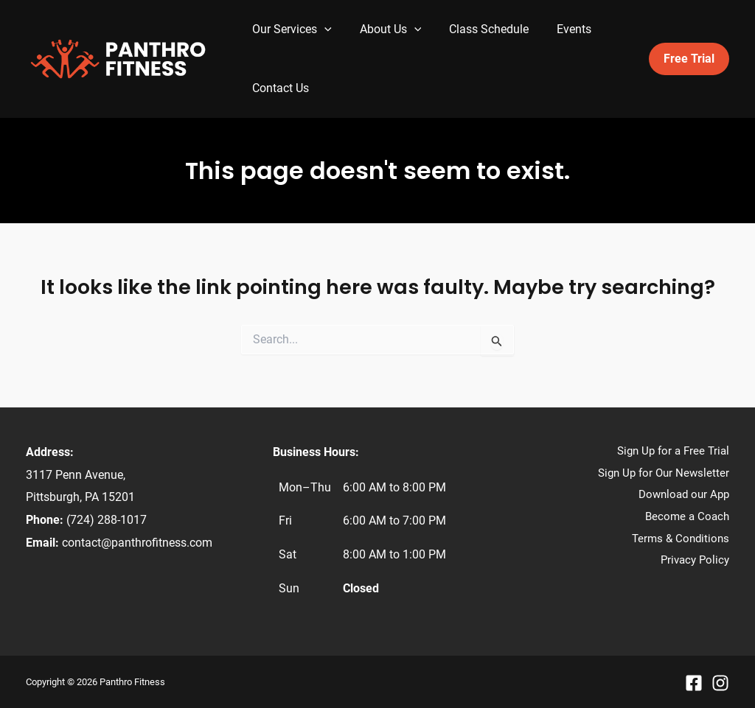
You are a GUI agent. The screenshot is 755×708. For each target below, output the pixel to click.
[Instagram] (720, 683)
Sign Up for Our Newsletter (663, 473)
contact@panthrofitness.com (137, 543)
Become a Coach (687, 516)
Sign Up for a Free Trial (673, 451)
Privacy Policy (695, 560)
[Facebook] (694, 683)
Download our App (684, 494)
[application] (322, 29)
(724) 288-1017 (106, 520)
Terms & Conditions (680, 538)
